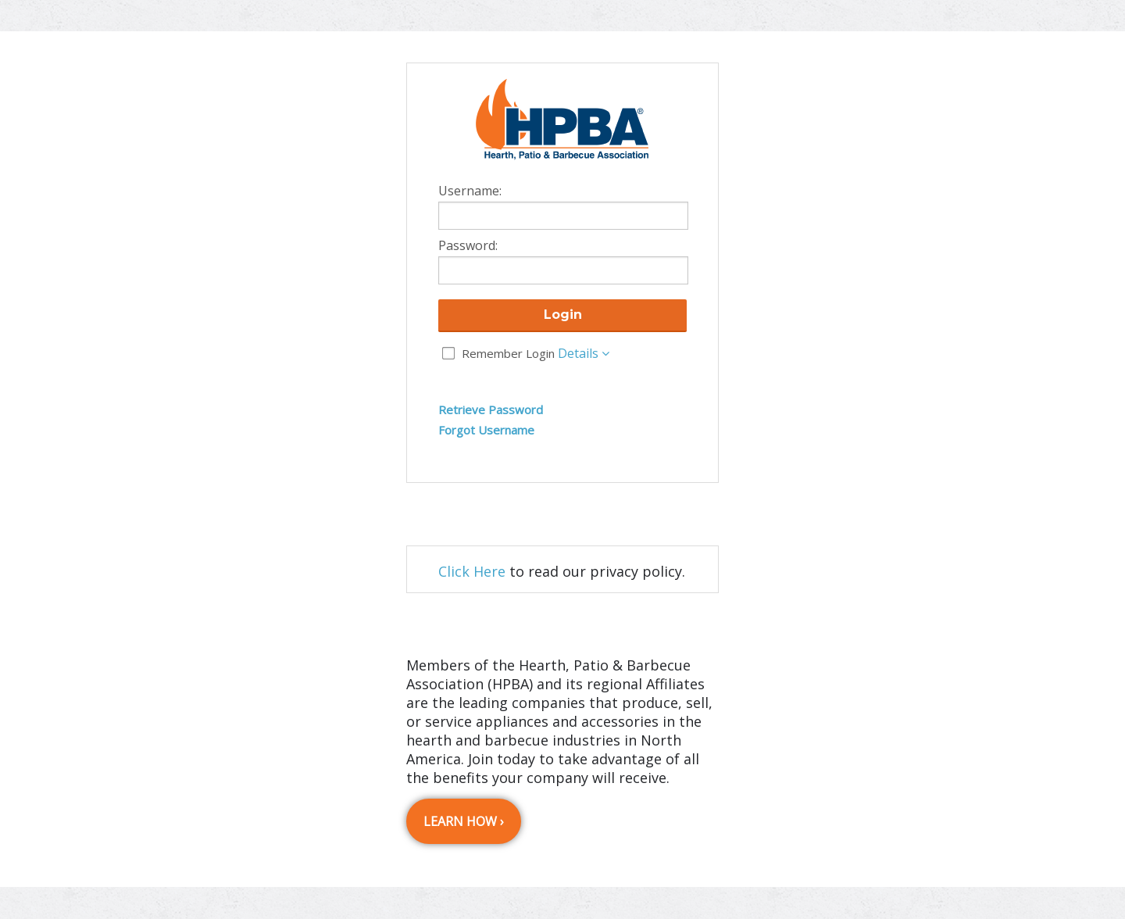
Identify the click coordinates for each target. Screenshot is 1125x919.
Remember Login (508, 353)
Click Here (471, 571)
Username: (470, 191)
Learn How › (463, 821)
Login (563, 314)
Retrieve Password (490, 409)
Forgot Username (486, 430)
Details (583, 353)
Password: (468, 246)
